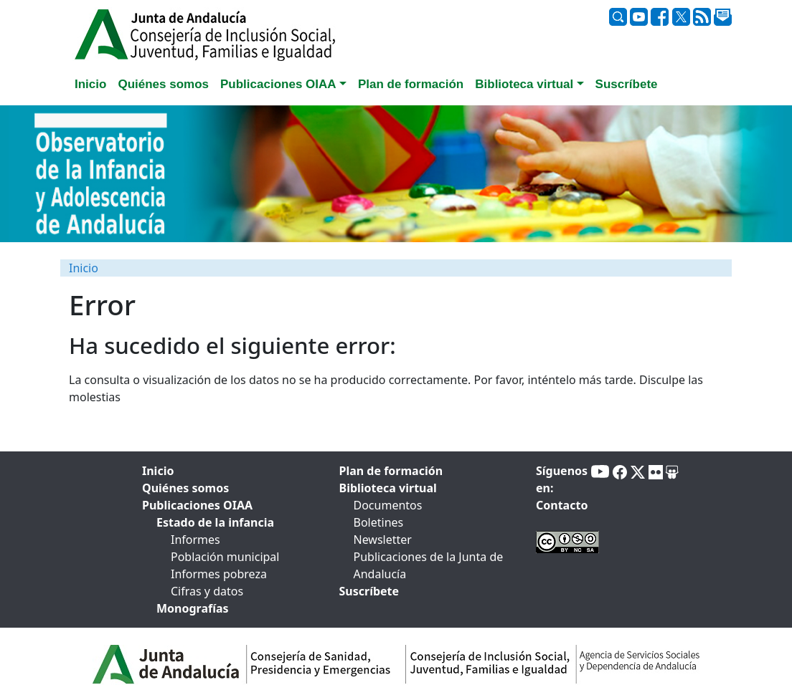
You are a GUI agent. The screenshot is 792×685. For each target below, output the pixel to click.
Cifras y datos (207, 591)
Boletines (379, 522)
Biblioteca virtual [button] (524, 84)
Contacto (562, 505)
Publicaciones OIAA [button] (278, 84)
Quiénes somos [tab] (163, 84)
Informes (195, 539)
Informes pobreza (219, 574)
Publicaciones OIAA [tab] (197, 505)
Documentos (388, 505)
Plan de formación (391, 471)
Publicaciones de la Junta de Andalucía (429, 565)
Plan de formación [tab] (410, 84)
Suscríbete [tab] (626, 84)
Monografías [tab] (192, 608)
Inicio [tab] (90, 84)
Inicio (83, 268)
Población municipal (225, 557)
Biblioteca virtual (388, 488)
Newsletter (383, 539)
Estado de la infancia (215, 522)
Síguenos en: (562, 479)
